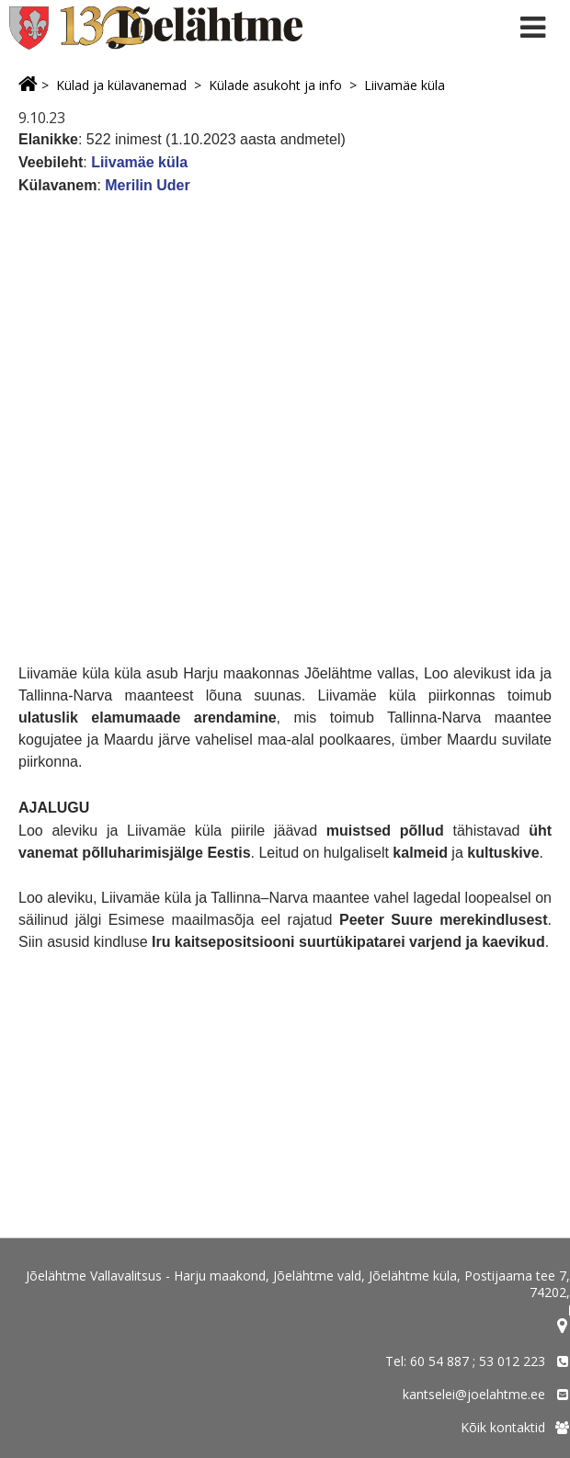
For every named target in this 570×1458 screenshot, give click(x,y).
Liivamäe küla (404, 85)
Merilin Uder (149, 185)
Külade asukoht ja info (275, 85)
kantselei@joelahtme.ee (474, 1394)
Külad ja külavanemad (121, 85)
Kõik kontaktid (503, 1427)
